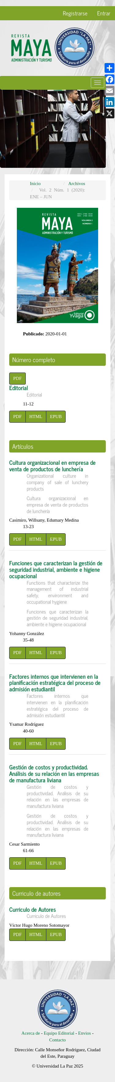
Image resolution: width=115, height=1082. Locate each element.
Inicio (35, 183)
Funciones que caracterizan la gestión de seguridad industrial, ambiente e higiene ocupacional (57, 592)
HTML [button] (36, 416)
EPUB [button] (56, 416)
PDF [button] (17, 378)
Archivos (76, 183)
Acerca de (30, 1033)
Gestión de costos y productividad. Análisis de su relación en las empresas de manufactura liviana (57, 800)
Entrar (103, 13)
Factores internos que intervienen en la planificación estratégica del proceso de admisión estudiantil (57, 694)
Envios (85, 1033)
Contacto (57, 1039)
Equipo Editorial (59, 1033)
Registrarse (75, 13)
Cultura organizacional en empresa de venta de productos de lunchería (57, 485)
